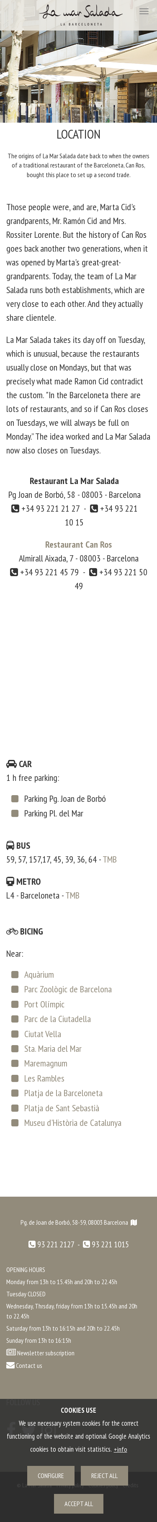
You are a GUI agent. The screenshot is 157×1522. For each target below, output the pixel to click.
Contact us (24, 1365)
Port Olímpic (44, 1004)
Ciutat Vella (42, 1034)
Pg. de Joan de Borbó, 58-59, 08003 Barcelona (79, 1222)
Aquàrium (39, 974)
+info (120, 1449)
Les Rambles (44, 1078)
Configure (51, 1475)
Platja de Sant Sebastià (61, 1108)
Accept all (78, 1503)
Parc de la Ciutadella (57, 1019)
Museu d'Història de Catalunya (72, 1122)
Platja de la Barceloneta (63, 1093)
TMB (110, 859)
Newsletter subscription (46, 1353)
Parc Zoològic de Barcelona (68, 989)
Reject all (104, 1475)
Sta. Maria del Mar (53, 1048)
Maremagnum (45, 1063)
